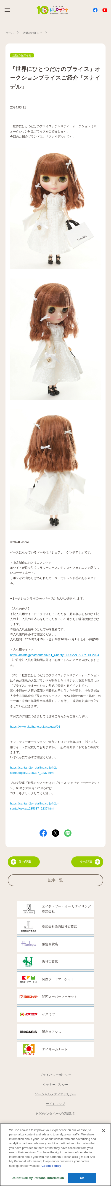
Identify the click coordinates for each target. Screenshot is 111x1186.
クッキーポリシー (55, 1084)
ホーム (9, 33)
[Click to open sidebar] (7, 10)
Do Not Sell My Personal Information (38, 1178)
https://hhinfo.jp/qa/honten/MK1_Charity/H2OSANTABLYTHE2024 (54, 655)
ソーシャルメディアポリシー (55, 1094)
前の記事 (21, 862)
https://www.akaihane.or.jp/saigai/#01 (35, 726)
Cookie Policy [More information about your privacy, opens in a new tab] (51, 1166)
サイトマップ (55, 1104)
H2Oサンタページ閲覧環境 (55, 1114)
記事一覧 (55, 880)
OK (82, 1178)
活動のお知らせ (32, 33)
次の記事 (90, 862)
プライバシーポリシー (55, 1075)
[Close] (104, 1131)
